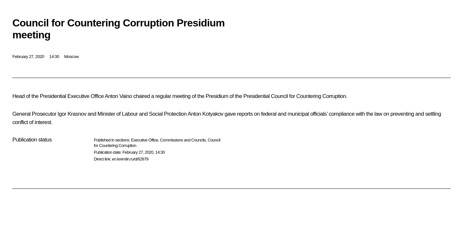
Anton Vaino (118, 96)
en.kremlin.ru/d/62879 (130, 159)
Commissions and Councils (183, 140)
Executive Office (144, 140)
